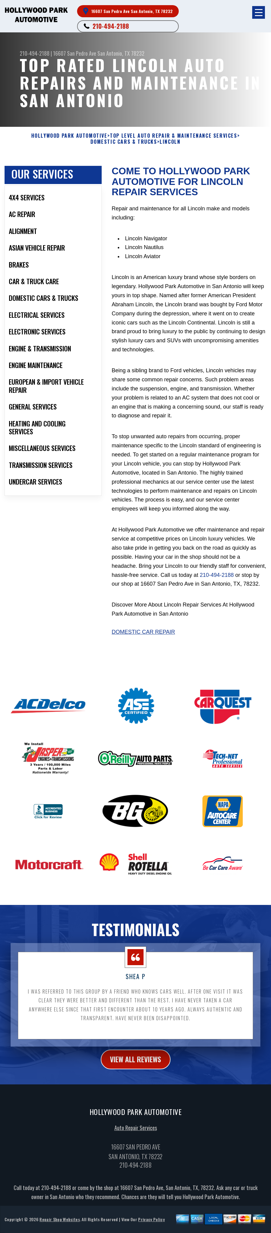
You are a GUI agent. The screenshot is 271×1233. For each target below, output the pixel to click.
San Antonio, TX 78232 (120, 53)
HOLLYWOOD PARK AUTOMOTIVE (69, 136)
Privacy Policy (151, 1222)
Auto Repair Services (135, 1131)
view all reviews (135, 1062)
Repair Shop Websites (59, 1222)
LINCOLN (170, 142)
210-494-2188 (111, 26)
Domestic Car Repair (143, 632)
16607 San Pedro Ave (74, 53)
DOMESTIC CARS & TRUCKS (123, 142)
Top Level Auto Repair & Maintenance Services (173, 136)
